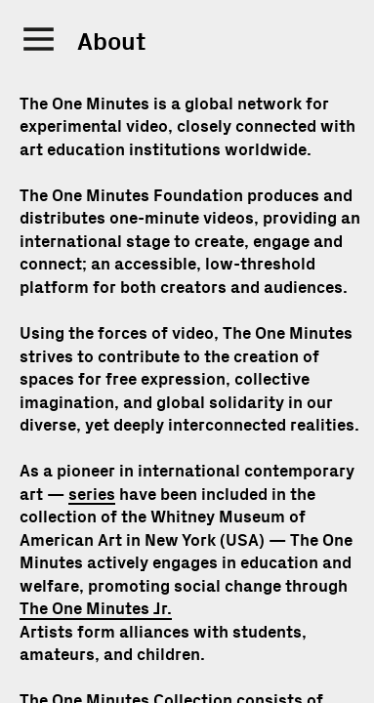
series (91, 494)
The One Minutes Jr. (96, 608)
